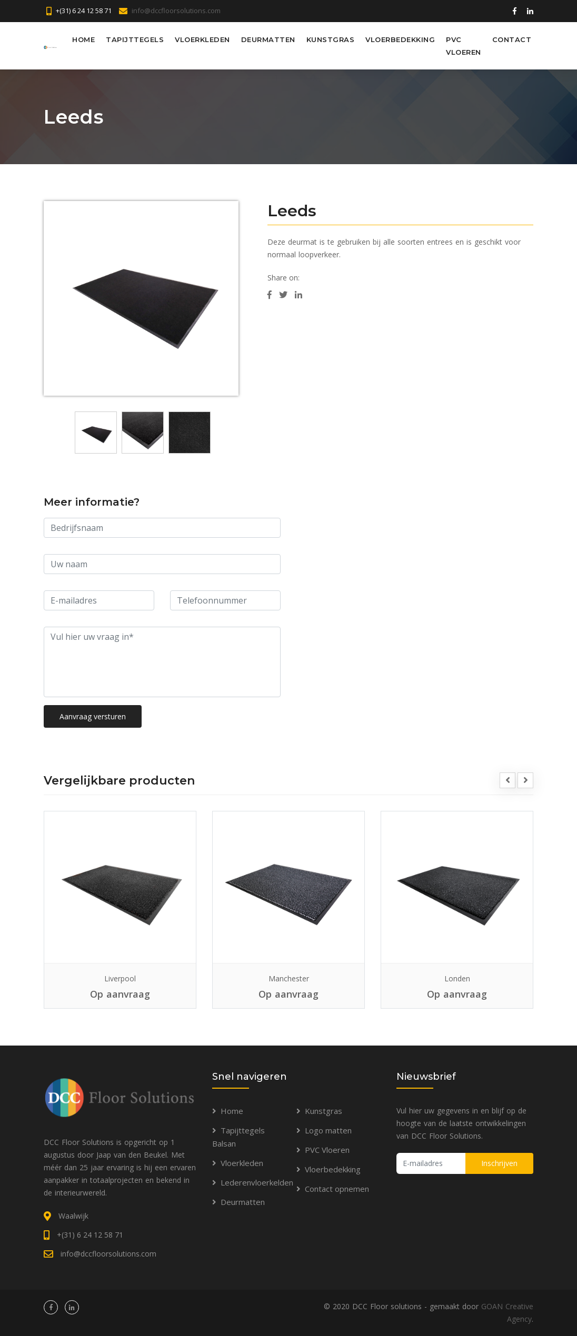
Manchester (288, 978)
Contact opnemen (337, 1188)
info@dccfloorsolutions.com (176, 10)
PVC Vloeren (463, 45)
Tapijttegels (135, 39)
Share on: (283, 278)
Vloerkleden (202, 39)
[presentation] (507, 780)
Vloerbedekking (400, 39)
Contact (512, 39)
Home (83, 39)
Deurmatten (268, 39)
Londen (457, 978)
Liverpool (120, 978)
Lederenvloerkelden (257, 1182)
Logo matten (328, 1130)
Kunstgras (330, 39)
